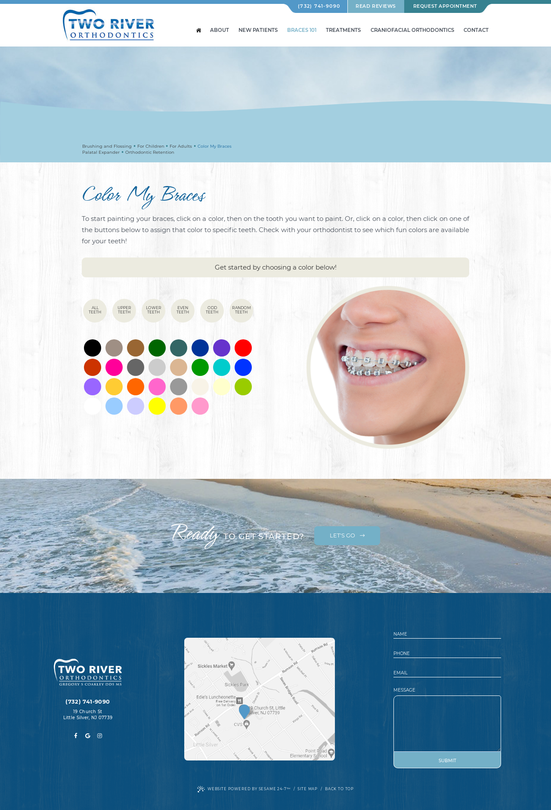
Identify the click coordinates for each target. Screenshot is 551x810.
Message (404, 690)
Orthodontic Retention (149, 152)
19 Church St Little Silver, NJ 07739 (88, 714)
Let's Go (347, 535)
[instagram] (100, 736)
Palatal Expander (101, 152)
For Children (150, 146)
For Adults (181, 146)
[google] (88, 736)
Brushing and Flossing (107, 146)
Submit (447, 760)
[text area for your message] (447, 723)
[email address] (447, 673)
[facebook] (76, 736)
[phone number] (447, 654)
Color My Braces (215, 146)
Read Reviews (376, 6)
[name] (447, 634)
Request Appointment (445, 6)
